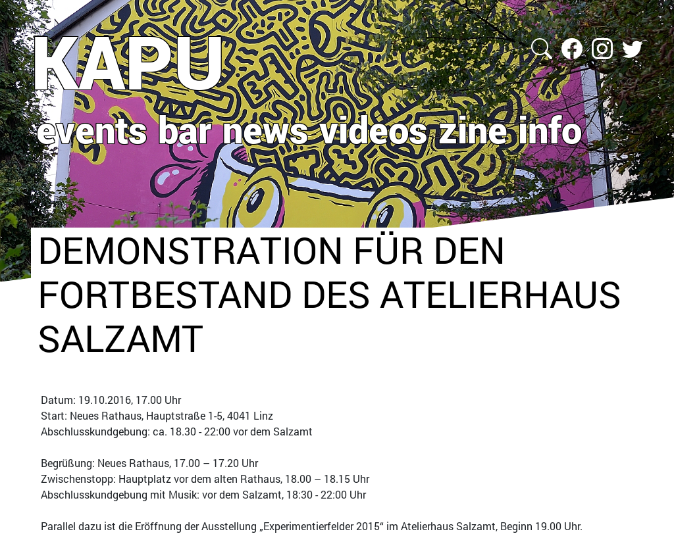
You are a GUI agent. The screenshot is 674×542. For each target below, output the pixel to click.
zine (472, 129)
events (91, 129)
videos (373, 129)
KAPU (128, 61)
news (265, 129)
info (550, 129)
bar (185, 129)
